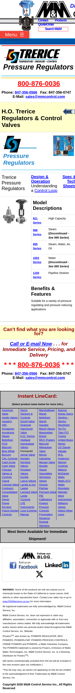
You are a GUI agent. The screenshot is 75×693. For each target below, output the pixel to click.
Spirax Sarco (65, 413)
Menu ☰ (14, 34)
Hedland (25, 439)
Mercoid (44, 443)
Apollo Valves (10, 417)
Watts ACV (64, 480)
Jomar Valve (27, 454)
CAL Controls (10, 458)
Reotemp (44, 518)
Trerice (62, 436)
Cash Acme (8, 462)
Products (61, 20)
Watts (61, 477)
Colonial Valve (10, 484)
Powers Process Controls (44, 507)
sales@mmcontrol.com (45, 97)
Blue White (8, 451)
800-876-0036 (39, 83)
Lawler (24, 488)
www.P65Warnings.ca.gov (16, 601)
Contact (43, 20)
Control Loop (45, 190)
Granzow (25, 424)
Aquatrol (7, 421)
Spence (62, 410)
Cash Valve (8, 465)
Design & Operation (40, 178)
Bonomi (6, 454)
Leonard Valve (28, 492)
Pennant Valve (47, 492)
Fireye (5, 503)
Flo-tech (6, 507)
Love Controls (28, 510)
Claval (5, 480)
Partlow (43, 488)
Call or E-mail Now (31, 343)
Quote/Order (46, 24)
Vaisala (62, 451)
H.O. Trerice (27, 436)
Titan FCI (63, 432)
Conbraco (7, 488)
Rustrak (43, 521)
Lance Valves (28, 480)
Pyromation (46, 514)
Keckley (25, 458)
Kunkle (24, 477)
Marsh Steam (47, 428)
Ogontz (43, 484)
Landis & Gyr (28, 484)
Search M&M (53, 29)
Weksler (62, 492)
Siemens (44, 525)
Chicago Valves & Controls (7, 473)
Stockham (64, 424)
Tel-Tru (62, 428)
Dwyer (5, 499)
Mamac (24, 514)
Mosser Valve (47, 462)
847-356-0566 (26, 92)
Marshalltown (47, 410)
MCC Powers (47, 439)
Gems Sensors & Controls (26, 414)
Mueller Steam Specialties (45, 469)
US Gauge (64, 447)
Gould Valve (27, 421)
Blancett (6, 447)
